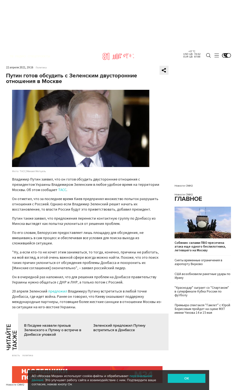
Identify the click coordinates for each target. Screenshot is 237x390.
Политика (41, 68)
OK (186, 378)
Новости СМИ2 (15, 384)
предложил (57, 291)
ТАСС (62, 190)
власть (16, 355)
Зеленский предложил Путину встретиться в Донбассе (119, 327)
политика (27, 355)
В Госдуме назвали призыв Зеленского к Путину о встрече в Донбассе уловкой (52, 330)
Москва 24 (118, 56)
